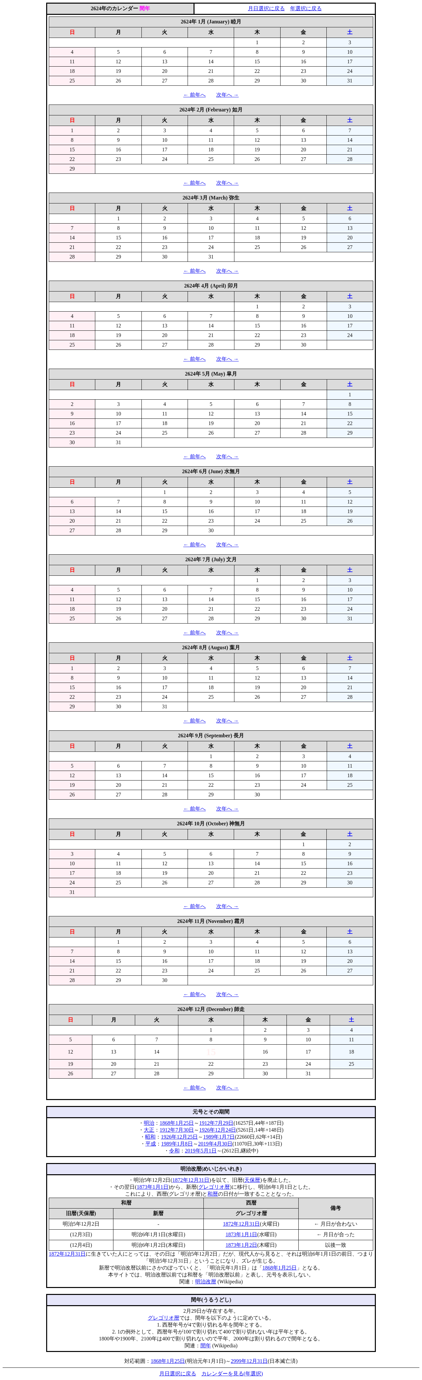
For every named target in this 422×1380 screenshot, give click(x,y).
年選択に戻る (306, 8)
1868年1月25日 (177, 1123)
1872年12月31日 (190, 1180)
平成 (150, 1144)
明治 (149, 1123)
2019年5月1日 (201, 1150)
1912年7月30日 (177, 1130)
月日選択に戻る (266, 8)
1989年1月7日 (219, 1137)
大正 (149, 1130)
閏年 (205, 1345)
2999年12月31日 (249, 1361)
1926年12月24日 (217, 1130)
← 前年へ (194, 95)
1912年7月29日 (216, 1123)
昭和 (150, 1137)
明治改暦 (205, 1281)
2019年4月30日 (215, 1144)
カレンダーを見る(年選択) (232, 1373)
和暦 (212, 1194)
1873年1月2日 (241, 1245)
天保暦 (252, 1180)
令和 (174, 1150)
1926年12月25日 (179, 1137)
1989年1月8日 (177, 1144)
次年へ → (227, 95)
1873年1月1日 (152, 1187)
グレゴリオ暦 (214, 1187)
